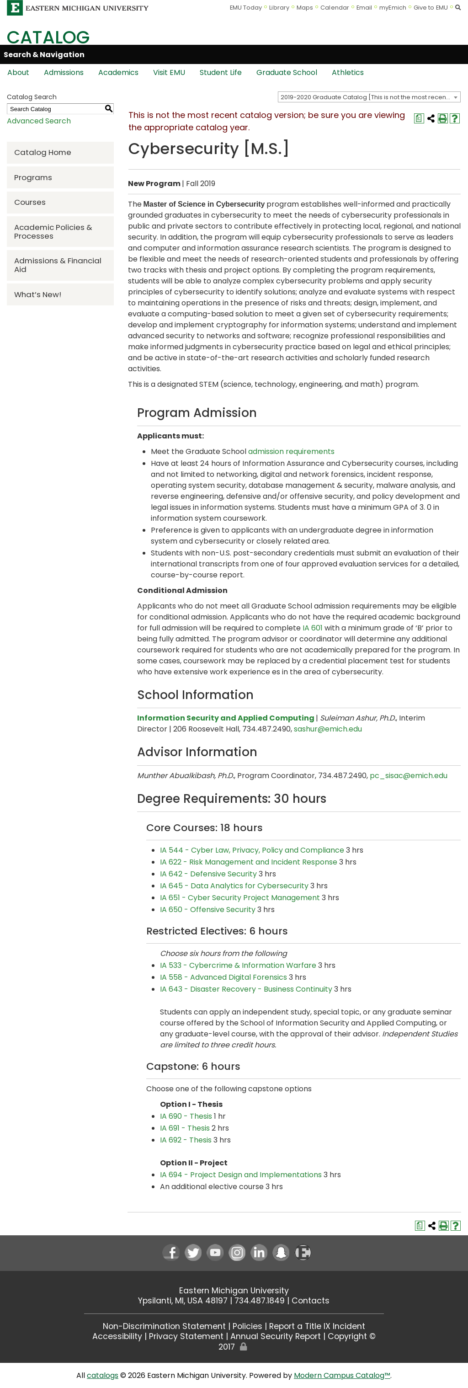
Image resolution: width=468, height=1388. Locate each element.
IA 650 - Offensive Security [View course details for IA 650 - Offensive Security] (207, 909)
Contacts (311, 1300)
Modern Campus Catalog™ (342, 1375)
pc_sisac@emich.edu (408, 775)
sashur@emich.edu (328, 729)
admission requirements (291, 451)
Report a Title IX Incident (317, 1326)
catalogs (102, 1375)
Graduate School (286, 72)
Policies (247, 1326)
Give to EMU (431, 7)
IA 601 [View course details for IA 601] (313, 628)
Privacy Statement (186, 1336)
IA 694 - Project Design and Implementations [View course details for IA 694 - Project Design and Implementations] (241, 1174)
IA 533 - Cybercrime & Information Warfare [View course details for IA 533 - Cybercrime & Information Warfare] (238, 965)
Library (279, 7)
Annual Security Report (275, 1336)
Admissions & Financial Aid (57, 265)
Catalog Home (42, 152)
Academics (118, 72)
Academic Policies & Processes (53, 231)
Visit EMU (169, 72)
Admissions (64, 72)
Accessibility (117, 1336)
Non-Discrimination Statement (164, 1326)
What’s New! (37, 294)
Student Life (221, 72)
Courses (30, 202)
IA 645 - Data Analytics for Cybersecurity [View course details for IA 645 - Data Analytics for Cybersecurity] (234, 886)
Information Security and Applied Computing (225, 718)
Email (364, 7)
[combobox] (369, 96)
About (18, 72)
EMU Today (246, 7)
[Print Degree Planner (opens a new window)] (419, 118)
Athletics (348, 72)
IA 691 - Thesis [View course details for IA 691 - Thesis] (185, 1128)
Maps (305, 7)
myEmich (392, 7)
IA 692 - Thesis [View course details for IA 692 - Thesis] (186, 1140)
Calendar (334, 7)
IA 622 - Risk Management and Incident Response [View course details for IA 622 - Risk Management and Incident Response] (248, 862)
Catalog (48, 37)
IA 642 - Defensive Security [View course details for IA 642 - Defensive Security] (208, 874)
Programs (33, 177)
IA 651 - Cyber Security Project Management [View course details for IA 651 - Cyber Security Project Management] (240, 897)
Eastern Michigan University (234, 1290)
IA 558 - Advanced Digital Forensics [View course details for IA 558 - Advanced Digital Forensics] (223, 977)
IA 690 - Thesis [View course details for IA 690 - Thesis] (186, 1116)
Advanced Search (39, 121)
